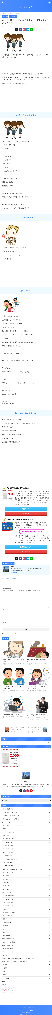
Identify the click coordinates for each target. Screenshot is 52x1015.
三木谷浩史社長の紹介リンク (32, 531)
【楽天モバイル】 (26, 551)
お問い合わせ (31, 1005)
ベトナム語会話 (12, 578)
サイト (4, 622)
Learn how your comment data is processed (31, 634)
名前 (4, 610)
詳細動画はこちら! (26, 547)
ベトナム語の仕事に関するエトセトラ (13, 714)
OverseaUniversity (26, 1010)
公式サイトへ (26, 513)
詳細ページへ (26, 509)
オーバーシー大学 (26, 7)
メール (4, 616)
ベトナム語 (6, 578)
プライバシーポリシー (22, 1005)
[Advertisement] (26, 100)
